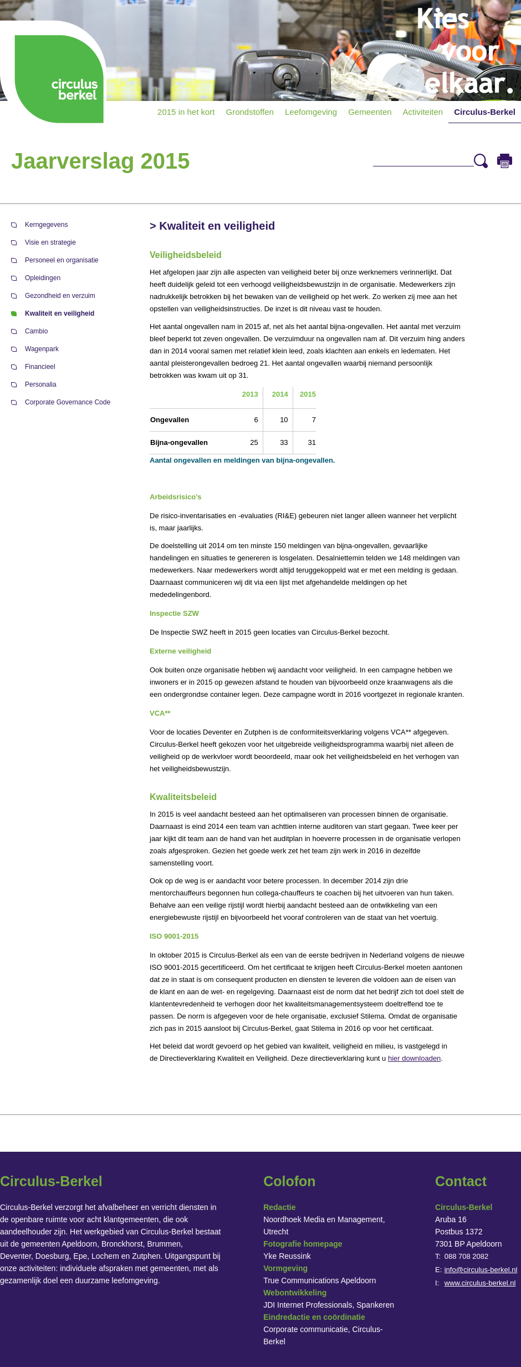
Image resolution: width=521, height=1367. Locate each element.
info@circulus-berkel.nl (481, 1269)
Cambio (36, 331)
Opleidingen (42, 278)
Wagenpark (42, 349)
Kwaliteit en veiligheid (59, 313)
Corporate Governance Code (67, 402)
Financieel (40, 367)
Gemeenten (369, 112)
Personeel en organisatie (62, 260)
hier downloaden (414, 1058)
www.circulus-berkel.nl (480, 1283)
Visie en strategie (50, 242)
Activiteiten (423, 112)
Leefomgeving (311, 112)
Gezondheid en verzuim (60, 296)
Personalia (41, 384)
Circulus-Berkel (484, 112)
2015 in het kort (185, 112)
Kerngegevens (46, 225)
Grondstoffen (250, 112)
